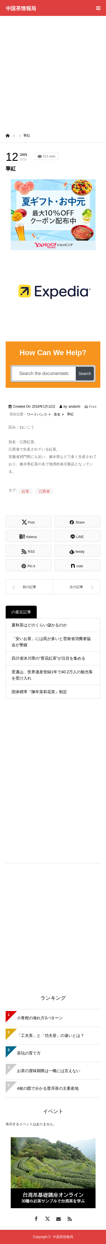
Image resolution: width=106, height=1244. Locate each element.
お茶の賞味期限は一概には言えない (48, 1070)
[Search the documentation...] (44, 373)
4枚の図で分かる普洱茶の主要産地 (48, 1088)
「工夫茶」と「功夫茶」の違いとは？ (50, 1035)
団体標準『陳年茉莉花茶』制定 (39, 691)
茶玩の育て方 (29, 1053)
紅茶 (25, 491)
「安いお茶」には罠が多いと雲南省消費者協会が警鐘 (51, 641)
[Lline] (77, 536)
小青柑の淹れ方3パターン (40, 1018)
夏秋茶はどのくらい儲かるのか (39, 625)
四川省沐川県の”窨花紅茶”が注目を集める (48, 658)
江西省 (44, 491)
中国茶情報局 (21, 8)
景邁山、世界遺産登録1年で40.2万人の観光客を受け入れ (52, 675)
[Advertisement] (53, 72)
